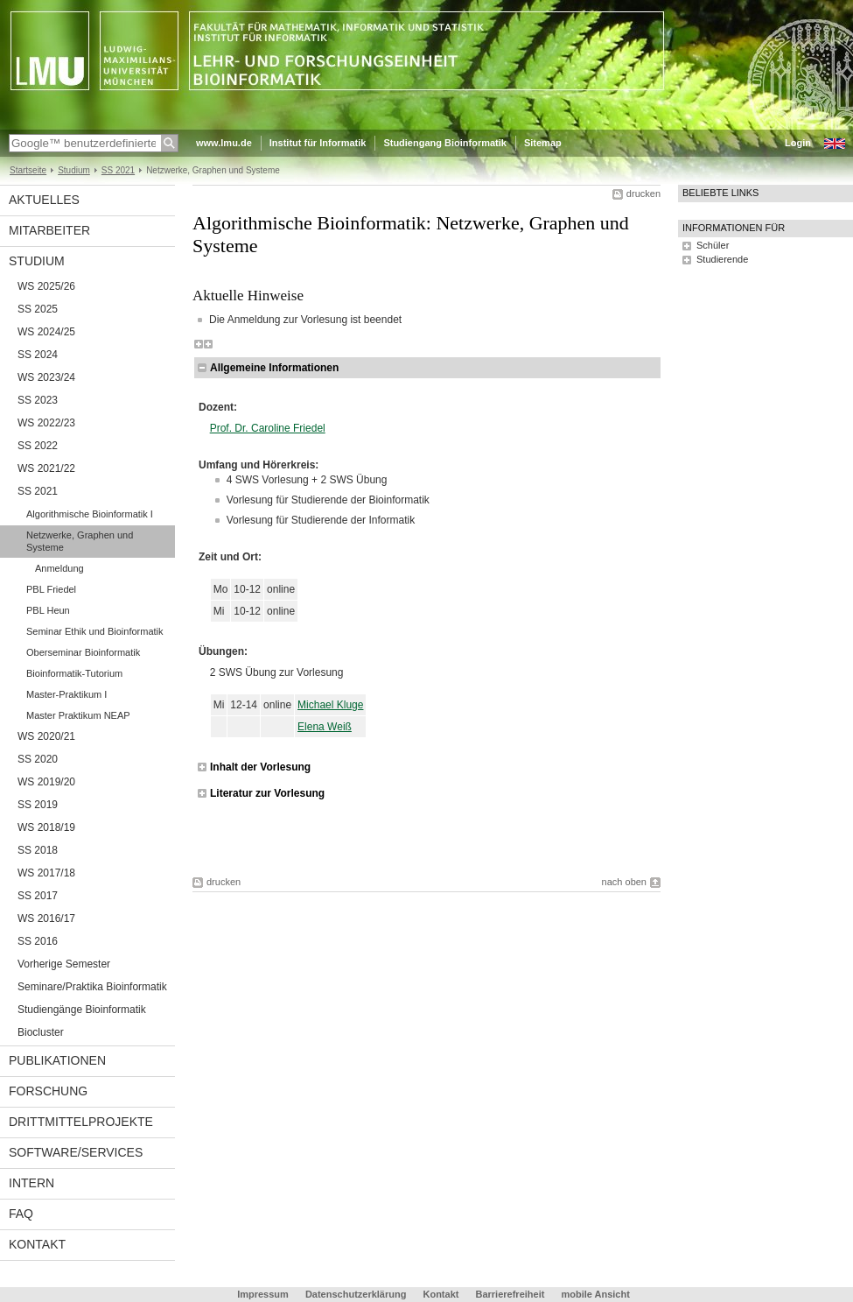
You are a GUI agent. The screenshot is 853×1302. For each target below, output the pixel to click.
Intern (31, 1183)
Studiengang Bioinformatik (445, 142)
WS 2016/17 (46, 918)
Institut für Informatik (318, 142)
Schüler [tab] (712, 245)
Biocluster (40, 1032)
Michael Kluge (330, 705)
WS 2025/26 (46, 286)
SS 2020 (37, 759)
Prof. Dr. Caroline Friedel (267, 428)
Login (798, 142)
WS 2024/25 (46, 332)
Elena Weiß (324, 727)
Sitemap (543, 142)
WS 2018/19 (46, 827)
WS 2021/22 (46, 468)
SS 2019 (37, 805)
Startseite (28, 170)
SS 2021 (118, 170)
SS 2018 (37, 850)
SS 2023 (37, 400)
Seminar (95, 631)
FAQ (21, 1214)
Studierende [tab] (722, 259)
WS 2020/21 (46, 736)
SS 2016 (37, 941)
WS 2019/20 (46, 782)
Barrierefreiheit (512, 1294)
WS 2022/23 (46, 423)
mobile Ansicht (595, 1294)
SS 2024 (37, 354)
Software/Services (76, 1152)
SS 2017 (37, 896)
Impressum (263, 1294)
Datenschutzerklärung (356, 1294)
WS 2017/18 (46, 873)
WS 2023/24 (46, 377)
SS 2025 (37, 309)
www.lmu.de (224, 142)
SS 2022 (37, 446)
